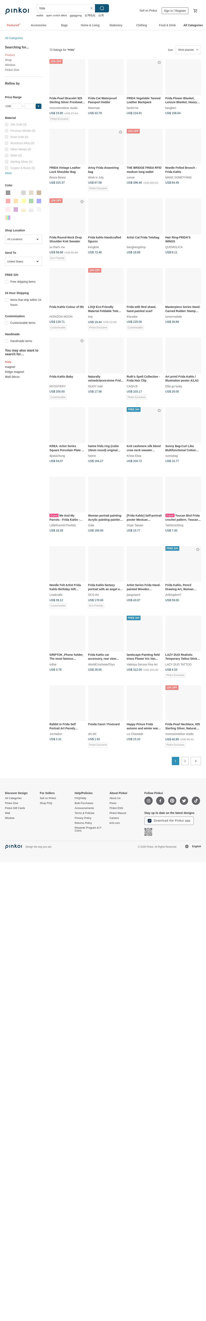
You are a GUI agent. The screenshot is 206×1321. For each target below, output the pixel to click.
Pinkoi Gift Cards (15, 808)
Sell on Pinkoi (148, 10)
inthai (52, 664)
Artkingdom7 (173, 594)
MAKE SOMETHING (178, 177)
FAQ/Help (80, 798)
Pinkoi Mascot (117, 813)
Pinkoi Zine (12, 70)
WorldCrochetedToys (101, 664)
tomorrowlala (173, 316)
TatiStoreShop (174, 525)
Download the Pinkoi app (169, 821)
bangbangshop (136, 247)
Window (10, 65)
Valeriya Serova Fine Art (142, 664)
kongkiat (93, 247)
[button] (38, 106)
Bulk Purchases (84, 803)
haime (92, 455)
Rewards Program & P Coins (88, 829)
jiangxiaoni (133, 594)
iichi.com (114, 823)
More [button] (8, 173)
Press (112, 803)
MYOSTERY (57, 386)
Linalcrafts (56, 594)
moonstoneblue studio (63, 107)
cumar (131, 177)
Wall (7, 813)
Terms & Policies (84, 813)
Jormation (55, 734)
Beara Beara (57, 177)
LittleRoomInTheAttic (62, 525)
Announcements (84, 808)
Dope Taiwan (135, 525)
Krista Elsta (134, 455)
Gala (91, 525)
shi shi (92, 734)
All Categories (14, 38)
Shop (8, 60)
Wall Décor (12, 376)
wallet (39, 15)
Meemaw (94, 107)
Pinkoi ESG (116, 808)
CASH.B (132, 386)
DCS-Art (93, 594)
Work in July (96, 177)
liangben (170, 107)
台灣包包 (90, 15)
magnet (10, 367)
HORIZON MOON (61, 316)
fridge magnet (14, 371)
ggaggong (76, 15)
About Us (114, 798)
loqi (90, 316)
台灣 (101, 15)
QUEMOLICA (174, 247)
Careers (114, 818)
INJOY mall (95, 386)
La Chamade (135, 734)
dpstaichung (57, 455)
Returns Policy (83, 823)
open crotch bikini (56, 15)
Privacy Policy (83, 818)
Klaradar (132, 316)
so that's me (57, 247)
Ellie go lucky (173, 386)
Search (101, 8)
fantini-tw (132, 107)
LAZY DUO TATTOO (178, 664)
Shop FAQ (46, 803)
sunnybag (171, 455)
